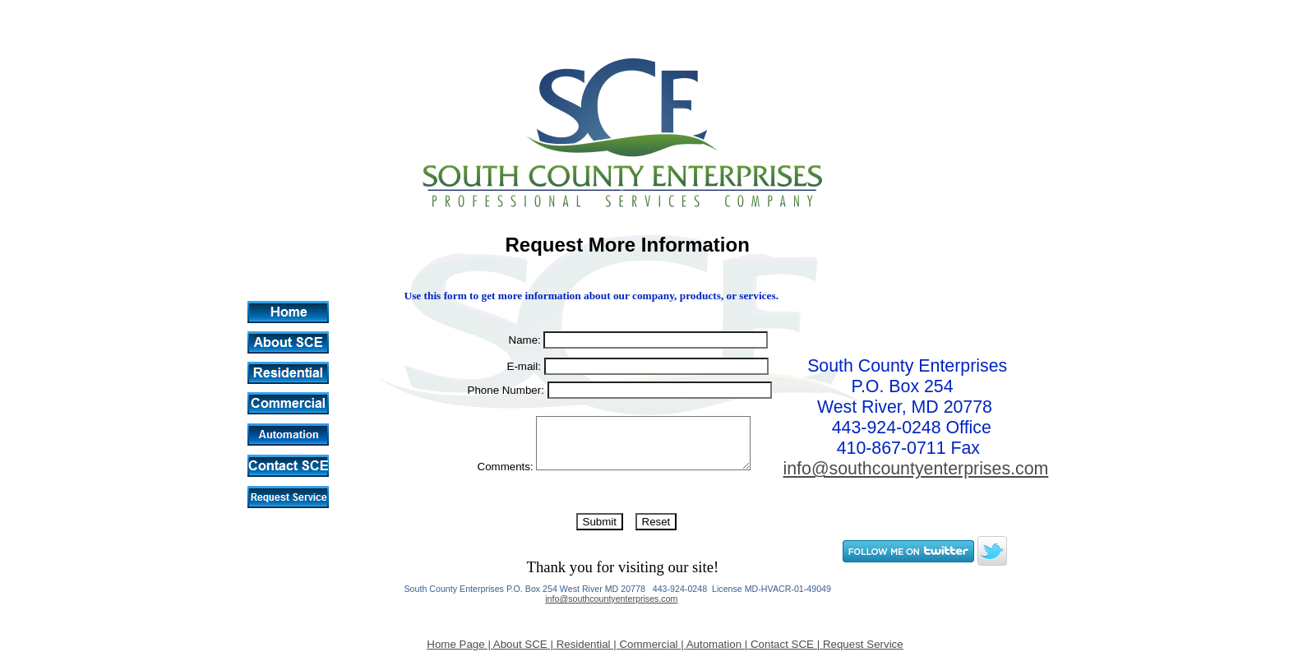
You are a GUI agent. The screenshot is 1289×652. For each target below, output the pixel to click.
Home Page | (460, 644)
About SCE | (525, 644)
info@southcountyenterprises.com (611, 598)
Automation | (718, 644)
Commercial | (652, 644)
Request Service (863, 644)
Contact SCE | (787, 644)
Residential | (588, 644)
